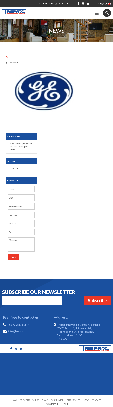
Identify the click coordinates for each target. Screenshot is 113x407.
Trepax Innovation (59, 404)
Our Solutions (40, 400)
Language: (104, 3)
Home (15, 400)
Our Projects (74, 400)
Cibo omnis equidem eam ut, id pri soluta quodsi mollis (21, 146)
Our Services (57, 400)
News (86, 400)
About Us (25, 400)
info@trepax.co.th (59, 3)
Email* (32, 300)
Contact (96, 400)
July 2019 (14, 168)
